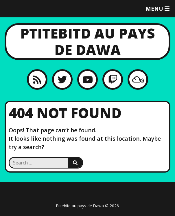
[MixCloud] (138, 79)
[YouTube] (87, 79)
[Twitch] (112, 79)
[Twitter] (62, 79)
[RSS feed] (37, 79)
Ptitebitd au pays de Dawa (87, 41)
